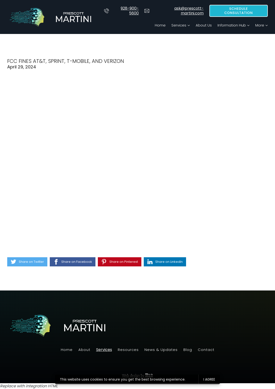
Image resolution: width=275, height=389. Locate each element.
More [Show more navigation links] (259, 25)
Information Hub (232, 25)
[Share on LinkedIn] (165, 261)
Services (178, 25)
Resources (128, 349)
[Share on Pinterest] (119, 261)
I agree (209, 379)
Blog (187, 349)
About (84, 349)
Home (160, 25)
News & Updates (161, 349)
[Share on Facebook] (72, 261)
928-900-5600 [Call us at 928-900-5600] (121, 11)
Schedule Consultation (238, 10)
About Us (204, 25)
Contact (206, 349)
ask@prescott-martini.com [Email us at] (173, 11)
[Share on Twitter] (27, 261)
